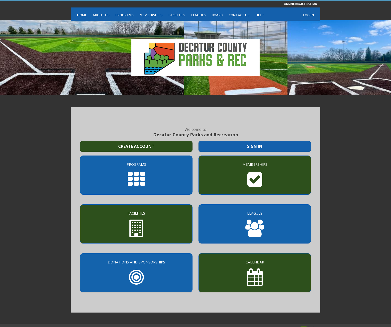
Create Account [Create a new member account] (136, 146)
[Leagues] (254, 224)
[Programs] (136, 175)
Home (82, 15)
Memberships (151, 15)
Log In (308, 15)
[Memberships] (254, 175)
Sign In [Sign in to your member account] (254, 146)
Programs (124, 15)
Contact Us (239, 15)
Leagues (198, 15)
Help (260, 15)
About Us (101, 15)
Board (217, 15)
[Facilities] (136, 224)
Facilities (177, 15)
